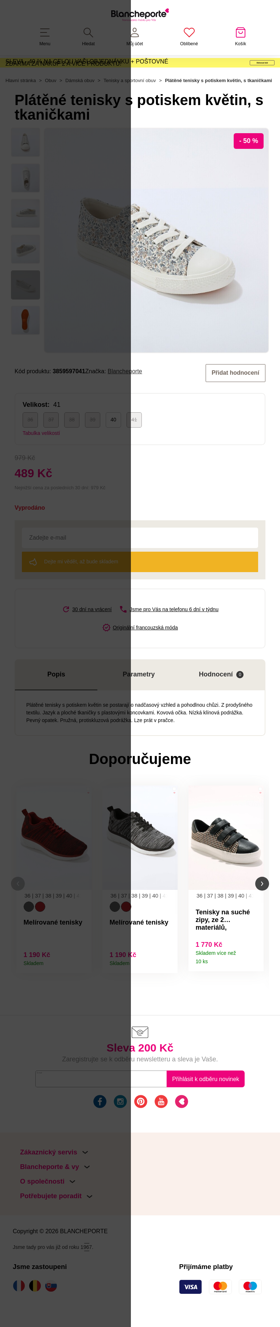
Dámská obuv (79, 101)
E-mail (49, 1102)
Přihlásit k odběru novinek (205, 1102)
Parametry (139, 694)
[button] (18, 905)
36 (30, 440)
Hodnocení (221, 695)
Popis (56, 694)
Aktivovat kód (232, 71)
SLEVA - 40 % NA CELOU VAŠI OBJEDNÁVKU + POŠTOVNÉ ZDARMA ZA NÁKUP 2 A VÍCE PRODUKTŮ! (86, 71)
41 (134, 440)
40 (113, 440)
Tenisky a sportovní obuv (130, 101)
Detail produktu (83, 982)
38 (72, 440)
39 (93, 440)
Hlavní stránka (20, 101)
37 (51, 440)
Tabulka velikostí (41, 453)
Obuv (50, 101)
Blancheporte (125, 392)
